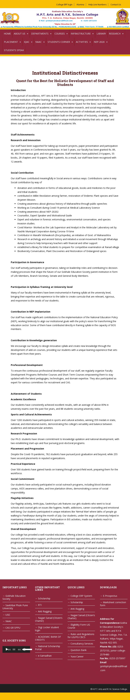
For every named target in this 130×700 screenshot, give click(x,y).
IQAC (26, 41)
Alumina (80, 4)
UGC (7, 614)
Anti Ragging (44, 611)
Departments (39, 33)
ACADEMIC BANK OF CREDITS (48, 638)
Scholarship (44, 598)
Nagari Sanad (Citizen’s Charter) (48, 619)
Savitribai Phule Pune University (15, 607)
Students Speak (14, 50)
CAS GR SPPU (12, 627)
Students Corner (59, 41)
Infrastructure (81, 33)
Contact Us (116, 4)
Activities (82, 41)
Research (115, 33)
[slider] (14, 649)
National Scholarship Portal (47, 648)
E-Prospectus (110, 595)
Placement (11, 41)
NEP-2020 (99, 41)
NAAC (38, 41)
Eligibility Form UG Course (79, 626)
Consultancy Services (82, 643)
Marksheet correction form (113, 604)
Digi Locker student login (47, 629)
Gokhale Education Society (14, 597)
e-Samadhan (45, 655)
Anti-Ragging (77, 608)
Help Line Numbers (97, 4)
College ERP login (64, 4)
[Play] (6, 649)
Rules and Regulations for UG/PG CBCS (81, 636)
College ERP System (81, 595)
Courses (59, 33)
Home (7, 33)
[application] (16, 649)
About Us (19, 33)
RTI (40, 604)
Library (101, 33)
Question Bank (79, 650)
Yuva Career (77, 656)
